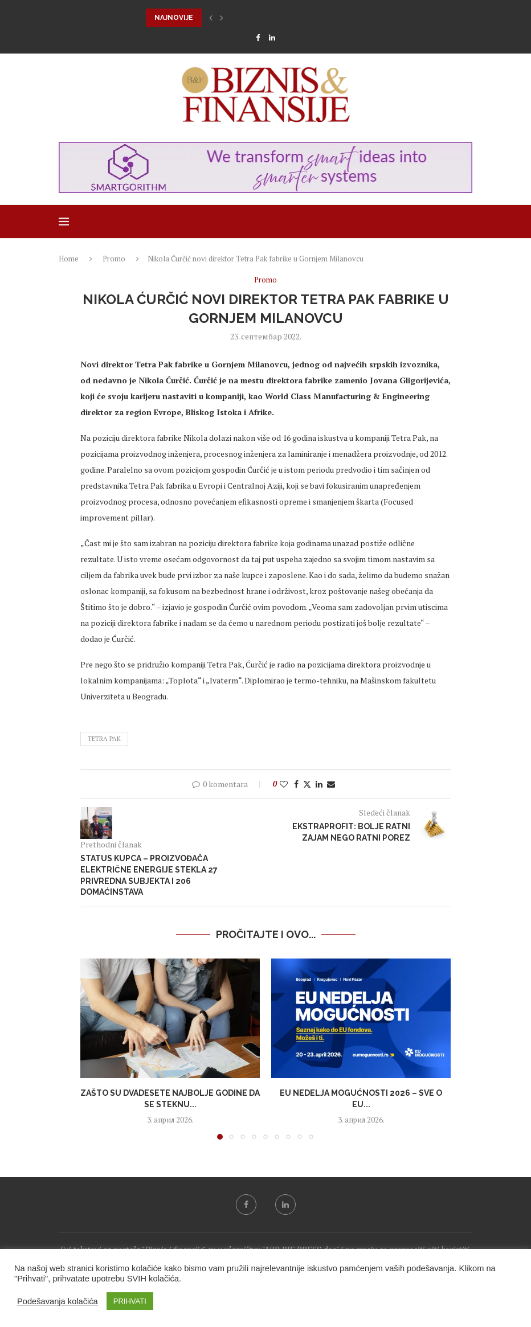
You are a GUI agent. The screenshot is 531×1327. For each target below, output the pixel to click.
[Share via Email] (331, 784)
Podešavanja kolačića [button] (57, 1301)
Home (69, 258)
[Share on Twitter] (307, 784)
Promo (114, 258)
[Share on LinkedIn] (319, 784)
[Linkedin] (272, 37)
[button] (210, 18)
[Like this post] (284, 784)
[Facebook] (258, 37)
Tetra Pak (104, 739)
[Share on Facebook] (296, 784)
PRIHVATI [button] (129, 1301)
